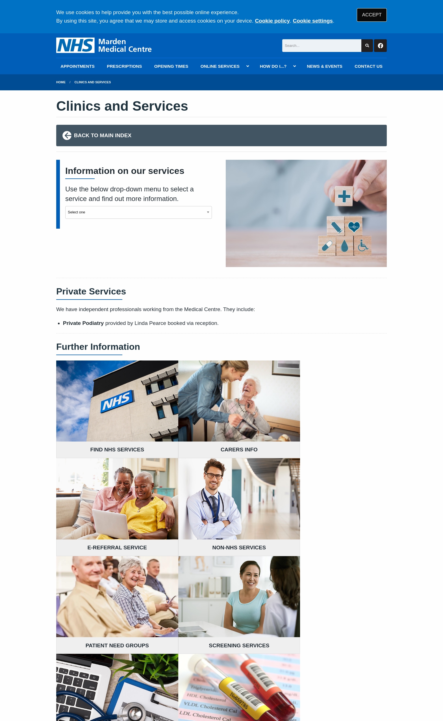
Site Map (317, 677)
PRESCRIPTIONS (124, 66)
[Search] (321, 45)
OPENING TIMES (171, 66)
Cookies (293, 677)
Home (61, 82)
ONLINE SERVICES (220, 66)
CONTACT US (368, 66)
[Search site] (367, 45)
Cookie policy (272, 21)
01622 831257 (101, 598)
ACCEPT (372, 15)
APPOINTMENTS (77, 66)
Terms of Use (107, 677)
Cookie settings (313, 21)
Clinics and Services (93, 82)
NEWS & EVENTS (324, 66)
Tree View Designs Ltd (105, 698)
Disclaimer (139, 677)
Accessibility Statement (184, 677)
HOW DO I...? (273, 66)
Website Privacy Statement (247, 677)
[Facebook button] (380, 45)
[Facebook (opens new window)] (61, 698)
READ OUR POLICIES (199, 566)
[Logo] (104, 46)
